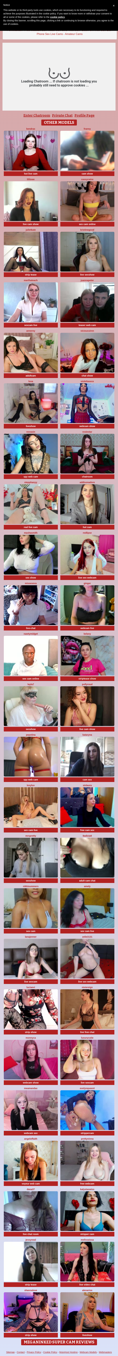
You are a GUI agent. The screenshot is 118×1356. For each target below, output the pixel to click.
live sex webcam (87, 577)
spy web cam (30, 476)
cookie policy (57, 17)
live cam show (31, 224)
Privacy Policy (34, 1352)
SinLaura (87, 785)
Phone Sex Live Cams (50, 34)
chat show (87, 375)
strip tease (31, 274)
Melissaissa (87, 1239)
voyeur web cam (31, 1183)
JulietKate (31, 229)
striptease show (87, 678)
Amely (87, 886)
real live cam (31, 527)
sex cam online (87, 224)
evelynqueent (87, 1088)
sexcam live (30, 325)
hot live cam (31, 173)
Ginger (87, 583)
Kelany (87, 633)
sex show (30, 577)
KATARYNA (87, 734)
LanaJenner (31, 936)
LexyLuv (31, 785)
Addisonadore (87, 482)
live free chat (87, 1032)
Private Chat (62, 115)
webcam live (87, 628)
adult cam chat (87, 880)
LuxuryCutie (87, 1037)
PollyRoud (87, 684)
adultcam (31, 375)
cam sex (87, 779)
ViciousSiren (87, 330)
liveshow (31, 426)
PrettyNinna (87, 1138)
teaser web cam (87, 325)
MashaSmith (31, 532)
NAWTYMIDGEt (31, 633)
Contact (21, 1352)
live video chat (87, 1284)
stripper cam (87, 1234)
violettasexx (87, 381)
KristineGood (87, 229)
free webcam (87, 1183)
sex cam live (31, 830)
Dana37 (31, 1189)
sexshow (31, 729)
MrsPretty (30, 835)
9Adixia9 (87, 835)
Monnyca (31, 1037)
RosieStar (87, 431)
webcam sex (31, 1133)
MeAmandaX (31, 1088)
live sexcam (30, 981)
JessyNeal (30, 1239)
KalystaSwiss (87, 1189)
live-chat (31, 628)
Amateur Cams (74, 34)
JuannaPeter (87, 280)
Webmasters (105, 1352)
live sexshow (87, 274)
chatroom (87, 476)
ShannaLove (30, 1290)
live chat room (31, 1234)
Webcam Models (88, 1352)
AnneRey (30, 330)
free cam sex (87, 830)
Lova (30, 381)
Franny (87, 128)
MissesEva (31, 583)
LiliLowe (31, 179)
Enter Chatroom (36, 115)
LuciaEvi (30, 987)
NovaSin (30, 431)
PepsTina (31, 734)
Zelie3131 (87, 936)
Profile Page (85, 115)
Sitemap (10, 1352)
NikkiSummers (31, 886)
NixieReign (87, 987)
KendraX (30, 128)
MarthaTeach (31, 280)
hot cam (87, 527)
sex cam (30, 931)
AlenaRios (87, 1290)
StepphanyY (30, 482)
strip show (31, 1032)
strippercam (87, 1133)
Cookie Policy (50, 1352)
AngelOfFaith (30, 1138)
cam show (87, 173)
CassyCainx (87, 179)
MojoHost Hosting (68, 1352)
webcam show (87, 426)
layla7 (31, 684)
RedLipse (87, 532)
